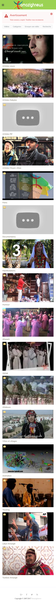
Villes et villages (9, 441)
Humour (6, 304)
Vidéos (6, 27)
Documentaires (9, 236)
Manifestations (8, 270)
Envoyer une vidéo (32, 27)
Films (4, 202)
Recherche (47, 27)
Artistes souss (8, 66)
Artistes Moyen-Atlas (11, 168)
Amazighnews (36, 598)
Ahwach (6, 339)
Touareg (6, 509)
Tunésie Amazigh (9, 577)
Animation (6, 475)
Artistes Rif (7, 134)
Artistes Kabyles (9, 100)
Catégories (17, 27)
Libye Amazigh (8, 543)
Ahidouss (6, 407)
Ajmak (5, 373)
